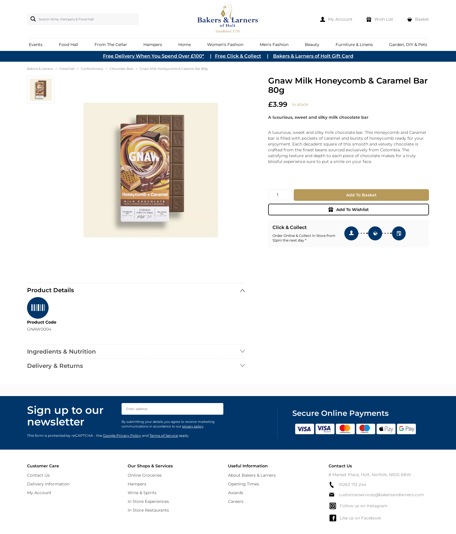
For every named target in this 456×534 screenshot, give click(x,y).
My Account (39, 492)
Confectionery (92, 69)
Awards (235, 492)
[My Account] (336, 19)
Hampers (137, 484)
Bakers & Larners (40, 69)
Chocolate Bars (121, 69)
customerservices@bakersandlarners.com (376, 494)
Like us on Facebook (355, 518)
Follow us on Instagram (358, 506)
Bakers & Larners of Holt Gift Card (313, 56)
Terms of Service (163, 435)
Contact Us (38, 475)
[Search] (32, 19)
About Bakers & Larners (252, 475)
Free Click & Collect (238, 56)
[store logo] (228, 19)
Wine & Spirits (142, 492)
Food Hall (66, 69)
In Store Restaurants (148, 510)
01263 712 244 (347, 485)
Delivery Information (48, 484)
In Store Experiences (148, 501)
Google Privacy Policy (122, 435)
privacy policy (192, 426)
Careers (235, 501)
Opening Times (243, 484)
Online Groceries (145, 475)
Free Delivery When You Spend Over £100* (153, 56)
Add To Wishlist (348, 209)
